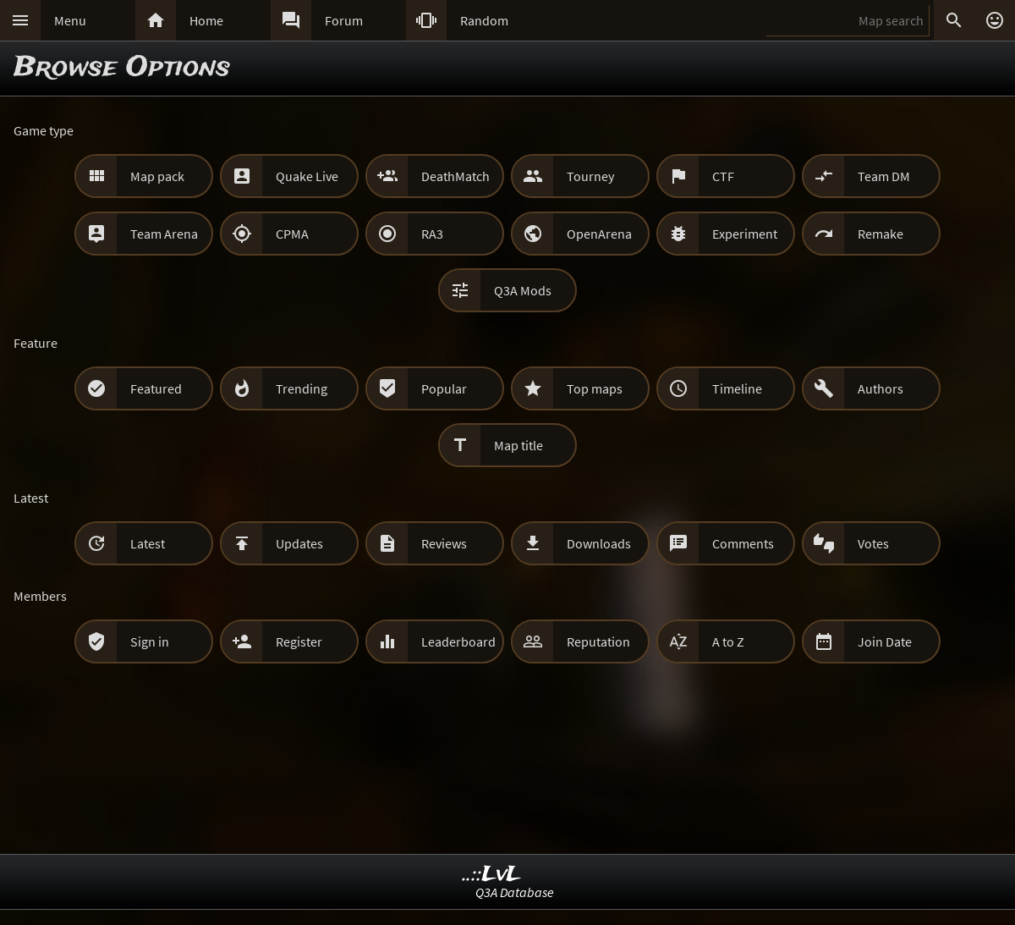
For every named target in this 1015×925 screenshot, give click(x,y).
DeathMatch (455, 176)
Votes (873, 543)
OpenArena (599, 233)
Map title (518, 445)
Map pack (157, 176)
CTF (723, 176)
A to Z (728, 641)
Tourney (590, 176)
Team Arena (164, 233)
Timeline (737, 388)
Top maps (595, 388)
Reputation (598, 641)
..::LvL (492, 874)
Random (484, 20)
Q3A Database (514, 892)
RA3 (432, 233)
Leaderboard (458, 641)
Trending (301, 388)
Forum (344, 20)
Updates (299, 543)
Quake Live (307, 176)
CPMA (292, 233)
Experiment (744, 233)
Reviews (444, 543)
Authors (880, 388)
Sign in (149, 641)
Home (206, 20)
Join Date (885, 641)
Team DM (884, 176)
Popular (444, 388)
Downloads (599, 543)
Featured (156, 388)
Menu (70, 20)
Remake (880, 233)
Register (299, 641)
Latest (147, 543)
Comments (743, 543)
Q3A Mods (522, 290)
